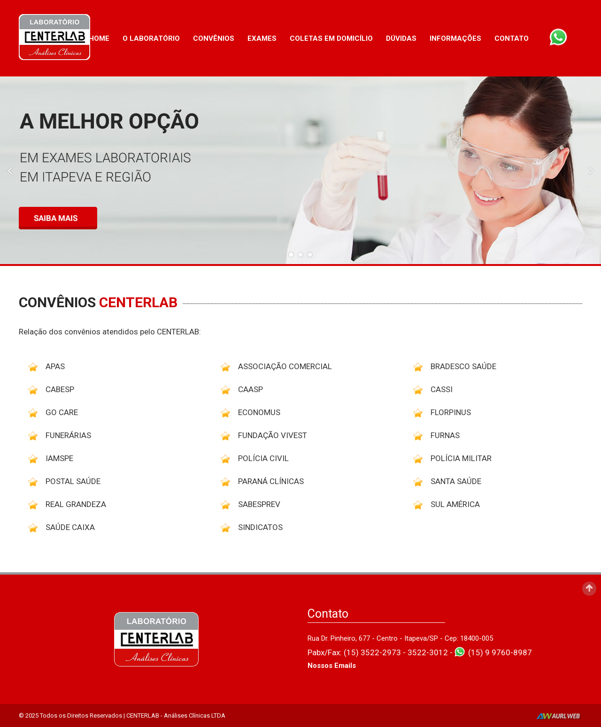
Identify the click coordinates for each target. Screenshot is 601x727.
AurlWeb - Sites (559, 716)
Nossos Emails (332, 665)
